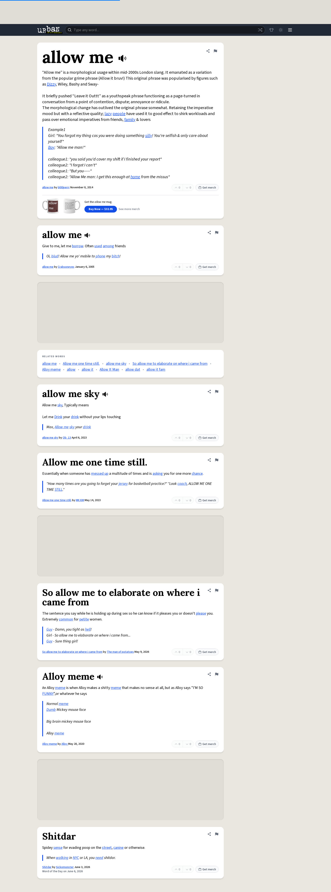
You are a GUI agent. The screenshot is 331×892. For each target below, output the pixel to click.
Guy (49, 629)
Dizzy (51, 84)
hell (88, 629)
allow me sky (116, 363)
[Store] (271, 30)
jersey (123, 483)
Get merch (207, 188)
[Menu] (290, 30)
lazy (108, 114)
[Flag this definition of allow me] (215, 51)
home (135, 177)
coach (182, 483)
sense (57, 847)
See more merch (129, 209)
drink (75, 417)
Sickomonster (65, 867)
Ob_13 (67, 438)
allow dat (132, 369)
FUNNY (48, 693)
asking (158, 473)
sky (59, 405)
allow (71, 369)
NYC (76, 857)
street (107, 847)
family (129, 120)
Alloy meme (51, 369)
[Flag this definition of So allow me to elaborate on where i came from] (216, 590)
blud (54, 256)
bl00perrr (64, 187)
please (201, 613)
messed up (99, 473)
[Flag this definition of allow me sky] (216, 391)
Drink (58, 417)
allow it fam (156, 369)
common (66, 619)
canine (118, 847)
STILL (58, 489)
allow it (87, 369)
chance (197, 473)
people (119, 114)
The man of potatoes (120, 652)
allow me (47, 187)
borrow (77, 246)
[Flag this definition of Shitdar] (216, 834)
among (108, 246)
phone (100, 256)
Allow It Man (109, 369)
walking (62, 857)
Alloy (64, 744)
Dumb (51, 709)
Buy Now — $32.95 (101, 209)
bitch (115, 256)
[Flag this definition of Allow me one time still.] (216, 460)
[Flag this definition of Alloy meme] (216, 674)
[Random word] (260, 29)
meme (60, 687)
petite (84, 619)
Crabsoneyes (66, 267)
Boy (51, 147)
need (99, 857)
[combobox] (165, 30)
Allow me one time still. (81, 363)
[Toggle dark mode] (281, 30)
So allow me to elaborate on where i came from (170, 363)
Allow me (62, 427)
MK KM (80, 500)
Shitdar (47, 867)
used (98, 246)
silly (148, 136)
